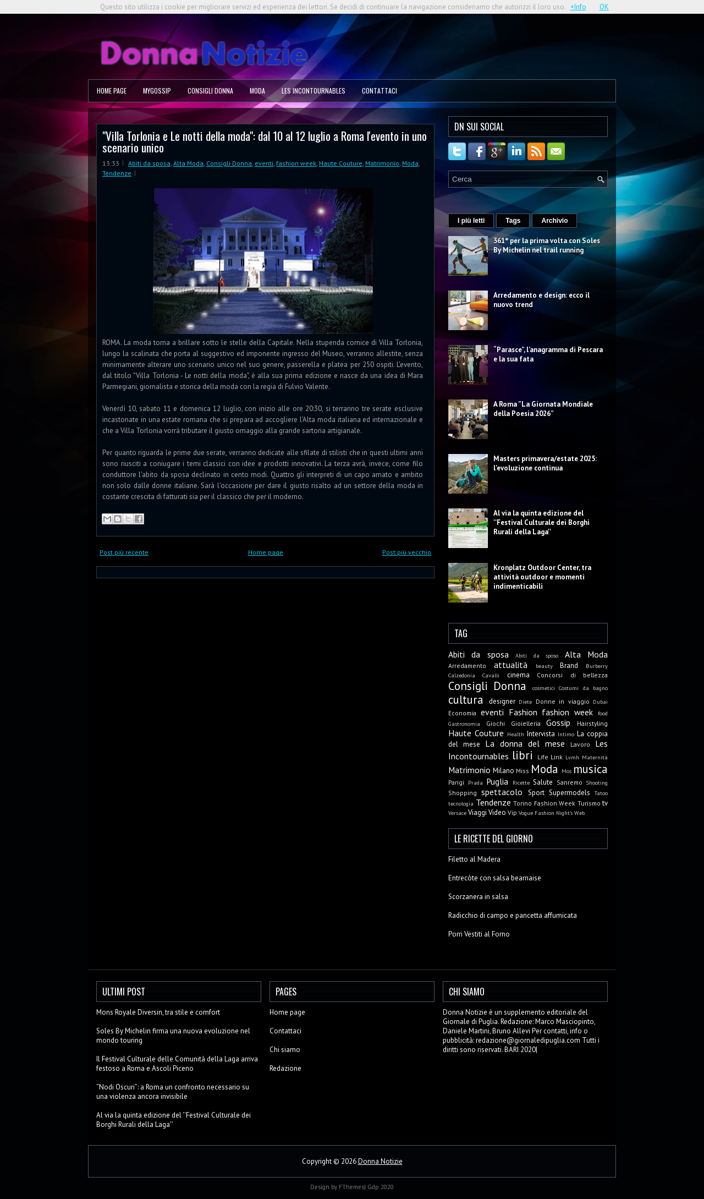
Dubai (600, 701)
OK (604, 7)
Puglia (497, 781)
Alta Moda (188, 163)
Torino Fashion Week (544, 803)
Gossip (558, 722)
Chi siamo (285, 1049)
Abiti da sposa (149, 163)
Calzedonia (461, 675)
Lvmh (572, 757)
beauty (544, 666)
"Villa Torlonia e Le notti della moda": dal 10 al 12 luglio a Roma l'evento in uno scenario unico (264, 141)
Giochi (495, 723)
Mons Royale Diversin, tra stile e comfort (158, 1012)
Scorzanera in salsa (478, 896)
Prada (475, 782)
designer (502, 701)
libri (522, 755)
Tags (512, 221)
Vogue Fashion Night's (546, 813)
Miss (522, 771)
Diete (525, 701)
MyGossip (157, 90)
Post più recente (124, 552)
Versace (457, 813)
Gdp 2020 (380, 1187)
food (603, 713)
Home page (112, 90)
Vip (512, 812)
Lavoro (580, 744)
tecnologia (461, 803)
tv (605, 803)
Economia (462, 713)
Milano (503, 770)
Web (579, 813)
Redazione (285, 1068)
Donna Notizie (380, 1161)
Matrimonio (382, 163)
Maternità (595, 757)
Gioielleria (526, 723)
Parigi (456, 782)
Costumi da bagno (583, 688)
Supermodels (569, 792)
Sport (536, 792)
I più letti (471, 221)
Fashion (523, 712)
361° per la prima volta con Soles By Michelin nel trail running (546, 245)
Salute (543, 782)
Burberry (597, 666)
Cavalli (490, 675)
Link (557, 757)
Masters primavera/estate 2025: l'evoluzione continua (545, 463)
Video (497, 812)
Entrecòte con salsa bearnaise (494, 878)
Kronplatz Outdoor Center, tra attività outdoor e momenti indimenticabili (542, 577)
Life (542, 757)
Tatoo (601, 793)
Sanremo (569, 782)
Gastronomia (464, 723)
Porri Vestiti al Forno (479, 934)
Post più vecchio (406, 552)
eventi (264, 163)
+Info (578, 7)
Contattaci (379, 90)
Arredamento (467, 665)
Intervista (541, 733)
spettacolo (501, 791)
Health (515, 734)
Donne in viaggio (563, 701)
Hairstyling (592, 723)
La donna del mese (525, 743)
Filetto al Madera (474, 859)
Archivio (554, 221)
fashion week (296, 163)
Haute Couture (340, 163)
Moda (257, 90)
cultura (465, 699)
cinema (518, 675)
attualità (510, 664)
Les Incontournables (313, 90)
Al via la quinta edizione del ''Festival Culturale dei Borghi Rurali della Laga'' (541, 522)
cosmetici (543, 688)
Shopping (462, 793)
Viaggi (477, 812)
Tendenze (116, 173)
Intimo (566, 734)
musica (590, 769)
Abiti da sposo (536, 655)
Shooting (597, 782)
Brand (569, 665)
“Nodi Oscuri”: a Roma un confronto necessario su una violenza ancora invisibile (172, 1091)
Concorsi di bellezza (572, 675)
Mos (566, 771)
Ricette (521, 782)
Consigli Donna (210, 90)
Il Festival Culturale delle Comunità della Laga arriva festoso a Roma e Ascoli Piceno (177, 1063)
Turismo (589, 803)
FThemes (351, 1187)
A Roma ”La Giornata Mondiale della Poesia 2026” (543, 408)
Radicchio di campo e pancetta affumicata (512, 915)
